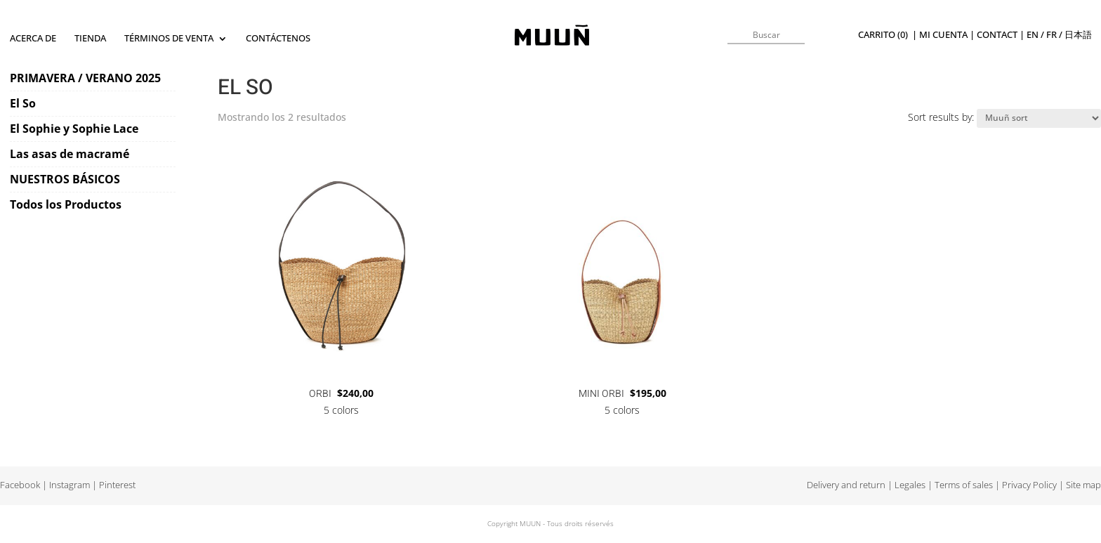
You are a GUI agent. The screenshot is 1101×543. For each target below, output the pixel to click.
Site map (1083, 485)
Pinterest (117, 485)
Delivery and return (846, 485)
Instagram (69, 485)
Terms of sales (964, 485)
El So (23, 103)
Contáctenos (278, 39)
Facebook (20, 485)
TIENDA (90, 39)
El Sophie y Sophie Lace (74, 128)
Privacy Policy (1029, 485)
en (1033, 35)
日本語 (1078, 35)
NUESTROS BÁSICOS (65, 179)
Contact (997, 35)
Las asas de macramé (69, 154)
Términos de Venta (168, 39)
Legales (910, 485)
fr (1051, 35)
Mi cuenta (943, 35)
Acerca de (33, 39)
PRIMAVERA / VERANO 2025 (85, 78)
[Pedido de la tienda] (1039, 118)
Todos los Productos (65, 204)
